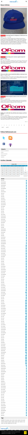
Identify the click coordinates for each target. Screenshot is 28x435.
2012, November (3, 290)
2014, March (3, 264)
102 (26, 292)
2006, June (2, 415)
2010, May (2, 339)
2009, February (3, 363)
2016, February (3, 237)
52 (26, 261)
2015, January (3, 248)
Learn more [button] (13, 433)
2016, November (3, 230)
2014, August (3, 256)
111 (26, 334)
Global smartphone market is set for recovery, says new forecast (13, 97)
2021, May (2, 211)
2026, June (2, 180)
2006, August (3, 412)
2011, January (3, 326)
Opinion (17, 430)
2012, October (3, 292)
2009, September (3, 352)
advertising (9, 423)
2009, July (2, 355)
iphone (2, 423)
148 (26, 352)
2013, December (3, 269)
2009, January (3, 365)
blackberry (9, 421)
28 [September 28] (2, 167)
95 (26, 287)
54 (26, 253)
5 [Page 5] (11, 125)
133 (26, 300)
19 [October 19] (2, 172)
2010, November (3, 329)
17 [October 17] (21, 170)
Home (6, 430)
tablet (6, 423)
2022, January (3, 201)
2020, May (2, 227)
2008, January (3, 384)
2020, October (3, 219)
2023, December (3, 183)
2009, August (3, 353)
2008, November (3, 368)
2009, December (3, 347)
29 (26, 365)
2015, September (3, 243)
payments (19, 420)
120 (26, 318)
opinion (2, 420)
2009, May (2, 358)
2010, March (3, 342)
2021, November (3, 204)
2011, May (2, 319)
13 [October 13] (6, 170)
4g (24, 421)
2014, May (2, 261)
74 (26, 282)
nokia (22, 420)
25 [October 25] (25, 172)
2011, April (2, 321)
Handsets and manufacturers (5, 150)
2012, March (3, 303)
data (11, 423)
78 (26, 266)
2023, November (3, 185)
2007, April (2, 399)
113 (26, 305)
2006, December (3, 405)
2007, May (2, 397)
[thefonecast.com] (14, 1)
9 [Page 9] (21, 125)
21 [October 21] (10, 172)
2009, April (2, 360)
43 (26, 258)
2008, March (3, 381)
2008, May (2, 378)
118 (26, 360)
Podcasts (9, 430)
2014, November (3, 251)
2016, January (3, 238)
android (16, 420)
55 (26, 269)
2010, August (3, 334)
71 (26, 279)
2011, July (2, 316)
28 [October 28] (10, 174)
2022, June (2, 193)
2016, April (2, 235)
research (13, 420)
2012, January (3, 306)
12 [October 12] (2, 170)
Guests (21, 430)
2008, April (2, 379)
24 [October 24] (21, 172)
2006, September (3, 410)
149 (26, 350)
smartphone (6, 421)
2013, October (3, 272)
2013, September (3, 274)
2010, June (2, 337)
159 (26, 355)
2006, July (2, 413)
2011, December (3, 308)
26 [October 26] (2, 174)
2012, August (3, 295)
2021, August (3, 206)
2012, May (2, 300)
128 (26, 337)
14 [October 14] (10, 170)
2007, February (3, 402)
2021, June (2, 209)
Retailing (2, 152)
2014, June (2, 259)
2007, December (3, 386)
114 (26, 339)
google (24, 420)
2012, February (3, 305)
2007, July (2, 394)
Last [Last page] (6, 127)
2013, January (3, 287)
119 (26, 313)
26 (26, 248)
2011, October (3, 311)
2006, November (3, 407)
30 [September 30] (10, 167)
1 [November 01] (25, 174)
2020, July (2, 224)
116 (26, 326)
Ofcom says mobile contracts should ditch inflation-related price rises (14, 74)
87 (26, 290)
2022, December (3, 191)
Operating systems (3, 155)
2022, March (3, 198)
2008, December (3, 366)
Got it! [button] (25, 433)
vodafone (13, 421)
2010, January (3, 345)
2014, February (3, 266)
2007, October (3, 389)
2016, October (3, 232)
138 (26, 324)
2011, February (3, 324)
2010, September (3, 332)
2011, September (3, 313)
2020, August (3, 222)
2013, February (3, 285)
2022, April (2, 196)
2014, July (2, 258)
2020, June (2, 225)
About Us (25, 430)
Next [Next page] (2, 127)
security (16, 421)
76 (26, 274)
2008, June (2, 376)
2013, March (3, 284)
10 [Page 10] (24, 125)
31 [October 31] (21, 174)
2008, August (3, 373)
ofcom (15, 423)
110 (26, 303)
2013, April (2, 282)
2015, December (3, 240)
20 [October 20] (6, 172)
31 (26, 256)
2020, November (3, 217)
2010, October (3, 331)
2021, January (3, 214)
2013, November (3, 271)
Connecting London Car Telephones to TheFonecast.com (14, 35)
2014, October (3, 253)
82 (26, 321)
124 (26, 316)
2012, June (2, 298)
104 (26, 342)
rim (13, 423)
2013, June (2, 279)
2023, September (3, 188)
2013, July (2, 277)
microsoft (21, 421)
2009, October (3, 350)
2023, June (2, 190)
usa (4, 423)
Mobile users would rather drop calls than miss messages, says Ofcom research (14, 113)
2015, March (3, 245)
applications (8, 420)
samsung (2, 421)
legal (18, 421)
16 (26, 245)
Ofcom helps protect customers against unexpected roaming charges (13, 57)
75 (26, 295)
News (1, 59)
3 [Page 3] (6, 125)
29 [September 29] (6, 167)
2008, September (3, 371)
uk (5, 420)
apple (11, 420)
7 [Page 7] (16, 125)
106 (26, 308)
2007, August (3, 392)
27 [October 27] (6, 174)
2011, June (2, 318)
